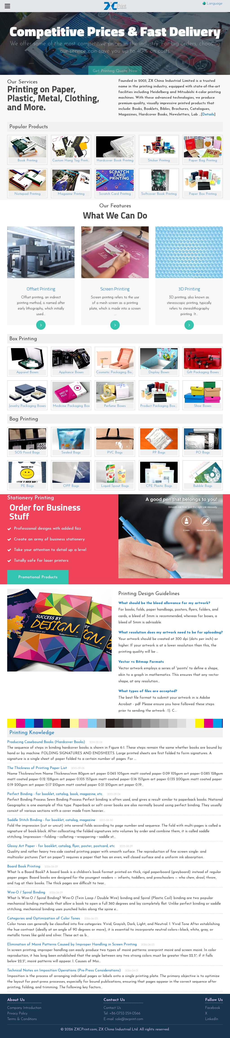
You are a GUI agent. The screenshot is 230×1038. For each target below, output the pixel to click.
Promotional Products (38, 577)
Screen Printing (115, 288)
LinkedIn (211, 1019)
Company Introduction (24, 1008)
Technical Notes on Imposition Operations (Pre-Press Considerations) (64, 970)
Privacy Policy (17, 1013)
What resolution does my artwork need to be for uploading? (170, 632)
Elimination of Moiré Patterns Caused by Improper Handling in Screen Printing (72, 944)
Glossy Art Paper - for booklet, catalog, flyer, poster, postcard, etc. (61, 846)
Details (208, 114)
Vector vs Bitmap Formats (141, 662)
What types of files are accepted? (147, 691)
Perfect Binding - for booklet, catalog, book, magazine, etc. (55, 794)
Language (214, 3)
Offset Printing (41, 288)
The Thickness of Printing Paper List (37, 768)
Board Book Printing (23, 866)
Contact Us (112, 1008)
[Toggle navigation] (7, 6)
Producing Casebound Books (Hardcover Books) (46, 742)
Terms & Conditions (22, 1019)
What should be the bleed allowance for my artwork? (164, 603)
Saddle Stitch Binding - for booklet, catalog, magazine (51, 820)
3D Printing (189, 288)
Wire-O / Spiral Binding (26, 892)
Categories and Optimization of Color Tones (43, 918)
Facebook (212, 1008)
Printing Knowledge (31, 732)
